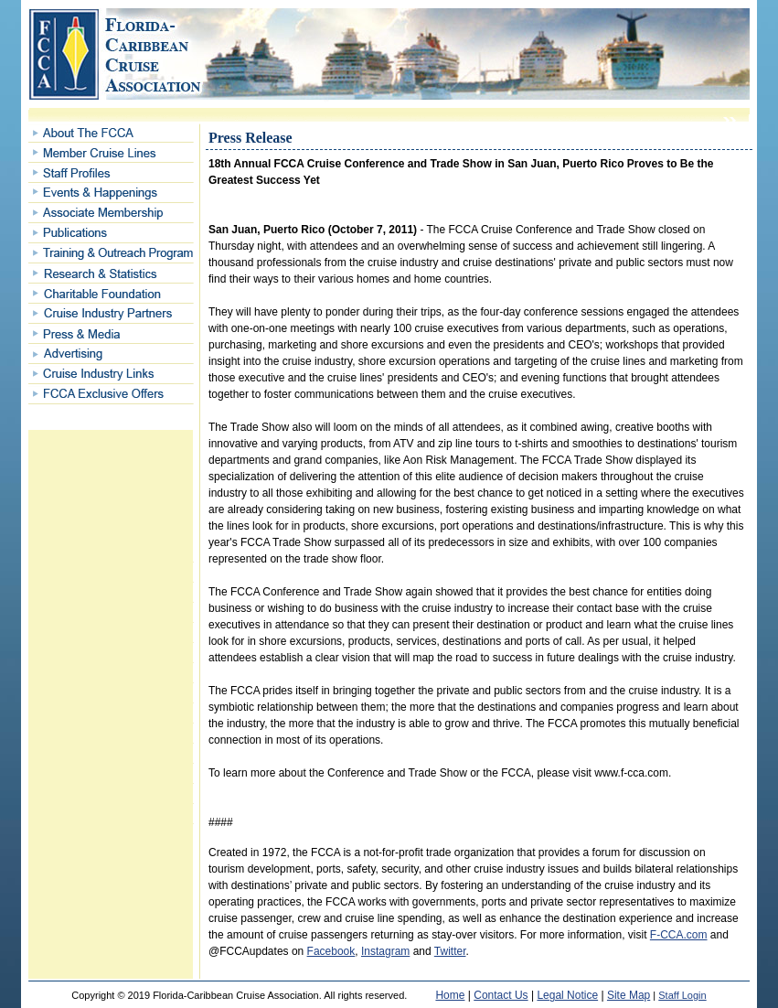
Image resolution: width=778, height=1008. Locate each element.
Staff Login (682, 995)
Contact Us (501, 995)
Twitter (450, 951)
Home (449, 995)
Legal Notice (567, 995)
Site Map (628, 995)
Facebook (331, 951)
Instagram (385, 951)
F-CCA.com (679, 934)
